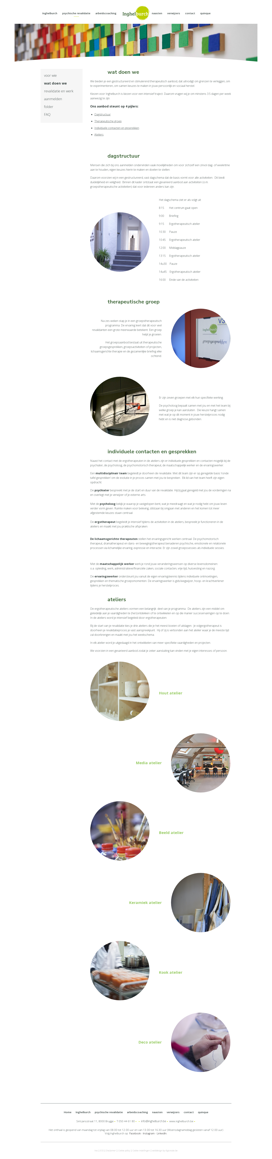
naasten (157, 13)
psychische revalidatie (76, 13)
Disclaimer (111, 1150)
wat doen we (55, 83)
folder (48, 106)
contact (190, 13)
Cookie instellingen (141, 1150)
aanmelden (53, 99)
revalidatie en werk (58, 91)
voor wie (50, 75)
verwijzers (173, 13)
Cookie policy (124, 1150)
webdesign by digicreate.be (165, 1150)
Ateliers (99, 134)
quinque (205, 13)
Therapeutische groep (108, 121)
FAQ (47, 114)
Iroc (96, 1150)
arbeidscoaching (105, 13)
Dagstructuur (102, 114)
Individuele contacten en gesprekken (116, 128)
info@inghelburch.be (153, 1121)
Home (67, 1112)
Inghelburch (49, 13)
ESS (102, 1150)
